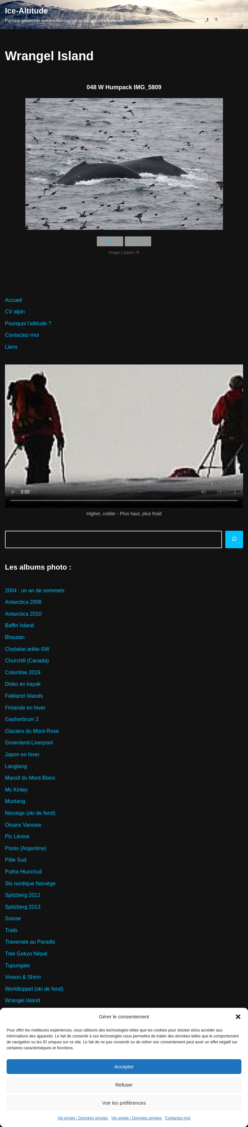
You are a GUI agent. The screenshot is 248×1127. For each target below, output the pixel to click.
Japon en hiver (22, 754)
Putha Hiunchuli (23, 871)
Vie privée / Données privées (83, 1118)
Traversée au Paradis (30, 942)
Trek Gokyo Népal (26, 953)
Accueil (13, 300)
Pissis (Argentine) (25, 848)
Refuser (124, 1084)
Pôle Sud (15, 860)
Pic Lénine (17, 836)
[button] (238, 1016)
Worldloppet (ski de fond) (34, 989)
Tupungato (17, 965)
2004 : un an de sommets (35, 590)
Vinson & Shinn (23, 977)
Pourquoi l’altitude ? (28, 323)
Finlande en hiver (25, 708)
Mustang (15, 801)
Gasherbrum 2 (22, 719)
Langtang (16, 766)
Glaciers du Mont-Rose (32, 731)
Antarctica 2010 (23, 614)
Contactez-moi (177, 1118)
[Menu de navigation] (235, 14)
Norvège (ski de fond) (30, 813)
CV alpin (15, 311)
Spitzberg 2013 (23, 907)
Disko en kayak (23, 684)
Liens (11, 347)
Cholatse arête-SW (27, 649)
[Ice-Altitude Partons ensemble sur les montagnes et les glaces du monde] (64, 14)
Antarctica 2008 (23, 602)
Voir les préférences (124, 1103)
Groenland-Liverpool (29, 742)
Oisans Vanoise (23, 825)
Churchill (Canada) (27, 660)
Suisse (13, 918)
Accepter (124, 1066)
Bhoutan (15, 637)
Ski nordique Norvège (30, 883)
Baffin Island (19, 625)
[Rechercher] (234, 540)
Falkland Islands (24, 696)
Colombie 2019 (23, 672)
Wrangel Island (22, 1000)
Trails (11, 930)
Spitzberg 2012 (23, 895)
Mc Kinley (16, 789)
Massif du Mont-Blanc (30, 778)
